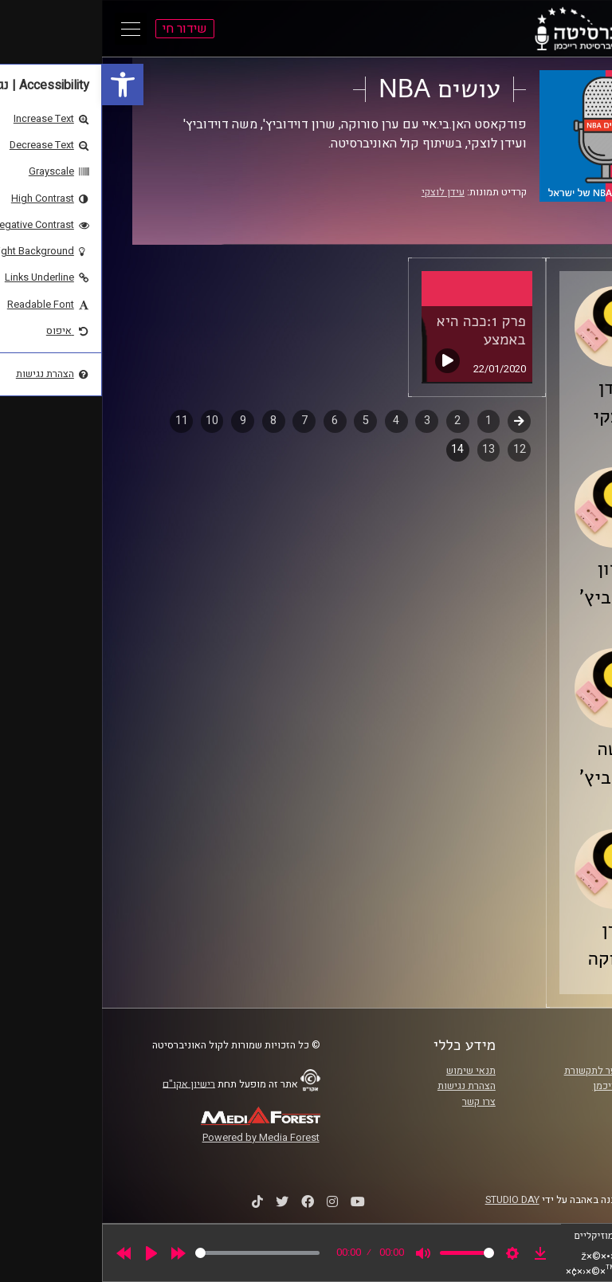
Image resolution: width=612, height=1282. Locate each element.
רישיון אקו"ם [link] (87, 1083)
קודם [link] (417, 420)
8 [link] (171, 420)
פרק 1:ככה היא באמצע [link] (379, 330)
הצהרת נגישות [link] (364, 1086)
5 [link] (264, 420)
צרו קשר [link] (377, 1102)
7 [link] (202, 420)
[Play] (49, 1253)
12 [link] (417, 449)
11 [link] (79, 420)
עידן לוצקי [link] (341, 192)
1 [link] (386, 420)
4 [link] (294, 420)
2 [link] (355, 420)
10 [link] (110, 420)
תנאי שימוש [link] (369, 1071)
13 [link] (386, 449)
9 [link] (141, 420)
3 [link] (325, 420)
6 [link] (233, 420)
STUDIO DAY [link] (410, 1200)
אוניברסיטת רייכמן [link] (530, 1086)
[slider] (155, 1252)
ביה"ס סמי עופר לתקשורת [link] (515, 1071)
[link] (20, 84)
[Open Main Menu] (29, 29)
